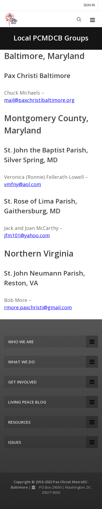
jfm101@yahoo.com (27, 235)
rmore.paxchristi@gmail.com (38, 307)
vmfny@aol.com (22, 184)
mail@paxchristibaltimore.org (39, 100)
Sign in (89, 5)
